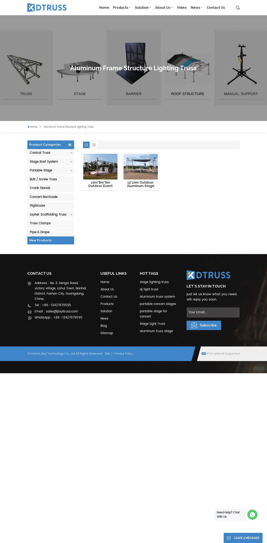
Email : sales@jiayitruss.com (56, 481)
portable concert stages (158, 474)
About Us (162, 8)
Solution (142, 8)
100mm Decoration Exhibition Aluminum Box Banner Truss (55, 267)
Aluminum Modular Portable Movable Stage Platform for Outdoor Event (55, 343)
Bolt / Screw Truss (43, 179)
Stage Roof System (44, 161)
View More (54, 274)
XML (107, 523)
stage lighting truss (154, 452)
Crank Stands (40, 188)
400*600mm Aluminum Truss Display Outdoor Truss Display (54, 305)
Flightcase (37, 205)
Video (182, 8)
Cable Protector (41, 241)
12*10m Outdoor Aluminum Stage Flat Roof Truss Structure (140, 184)
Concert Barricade (44, 197)
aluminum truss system (157, 466)
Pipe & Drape (39, 232)
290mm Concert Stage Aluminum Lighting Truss (55, 286)
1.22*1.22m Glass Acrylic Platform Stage (55, 362)
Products (120, 8)
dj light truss (149, 459)
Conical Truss (40, 152)
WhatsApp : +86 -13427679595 (58, 487)
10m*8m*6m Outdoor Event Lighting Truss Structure (100, 184)
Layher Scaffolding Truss (48, 214)
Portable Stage (41, 170)
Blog (103, 495)
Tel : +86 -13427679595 (53, 475)
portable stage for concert (153, 484)
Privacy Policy (123, 523)
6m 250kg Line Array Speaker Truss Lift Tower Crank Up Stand (55, 381)
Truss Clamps (40, 223)
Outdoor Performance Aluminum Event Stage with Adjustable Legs (55, 324)
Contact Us (216, 8)
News (195, 8)
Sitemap (106, 503)
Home (104, 8)
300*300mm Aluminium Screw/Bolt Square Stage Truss (53, 400)
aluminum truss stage (156, 501)
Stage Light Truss (152, 493)
